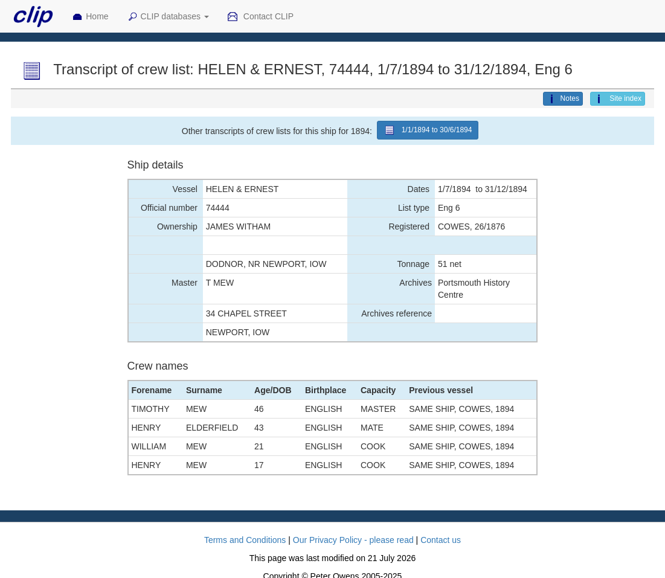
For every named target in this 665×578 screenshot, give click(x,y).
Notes (563, 99)
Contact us (440, 540)
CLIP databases (168, 16)
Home (90, 16)
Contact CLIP (260, 16)
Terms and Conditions (245, 540)
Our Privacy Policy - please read (353, 540)
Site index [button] (617, 99)
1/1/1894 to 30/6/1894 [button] (428, 130)
